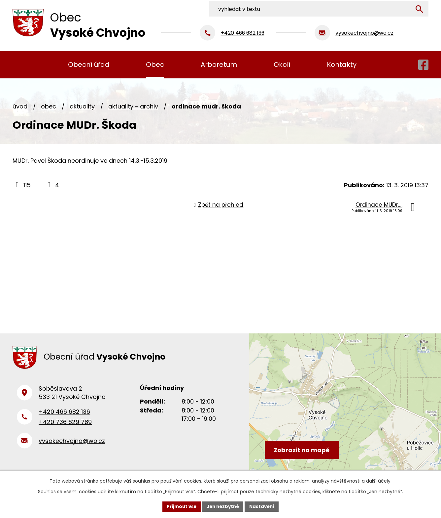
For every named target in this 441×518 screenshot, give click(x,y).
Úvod (20, 106)
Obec (48, 106)
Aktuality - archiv (133, 106)
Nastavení (264, 506)
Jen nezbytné (223, 506)
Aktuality (82, 106)
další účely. (378, 480)
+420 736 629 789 (65, 425)
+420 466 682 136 (64, 415)
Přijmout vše (179, 506)
